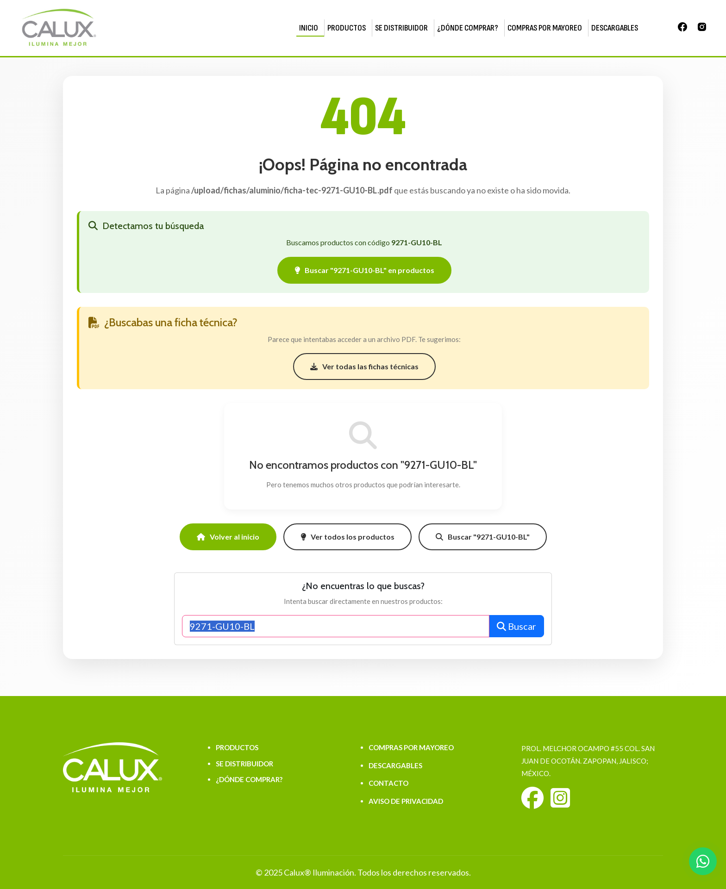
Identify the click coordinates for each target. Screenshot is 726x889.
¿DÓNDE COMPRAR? (467, 28)
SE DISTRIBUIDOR (401, 28)
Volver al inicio (228, 536)
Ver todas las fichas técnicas (364, 366)
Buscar (516, 626)
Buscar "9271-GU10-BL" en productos (364, 270)
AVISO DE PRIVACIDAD (406, 801)
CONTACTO (388, 783)
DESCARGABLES (614, 28)
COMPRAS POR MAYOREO (544, 28)
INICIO (308, 28)
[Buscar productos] (335, 626)
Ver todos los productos (347, 536)
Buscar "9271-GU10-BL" (483, 536)
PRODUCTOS (346, 28)
